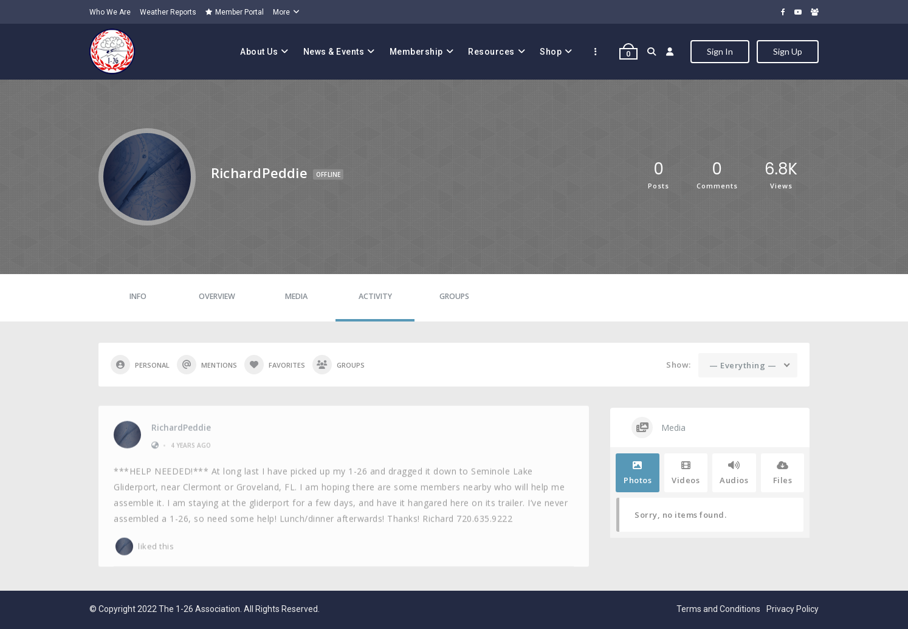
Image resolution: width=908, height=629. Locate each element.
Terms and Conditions (718, 609)
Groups (454, 296)
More (281, 12)
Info (137, 296)
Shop (551, 52)
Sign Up (787, 51)
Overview (217, 296)
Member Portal (234, 12)
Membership (416, 52)
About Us (259, 52)
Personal (140, 364)
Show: (678, 364)
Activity (375, 296)
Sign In (720, 51)
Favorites (274, 364)
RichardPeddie (181, 423)
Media (296, 296)
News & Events (334, 52)
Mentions (207, 364)
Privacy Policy (792, 609)
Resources (491, 52)
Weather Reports (168, 12)
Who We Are (110, 12)
